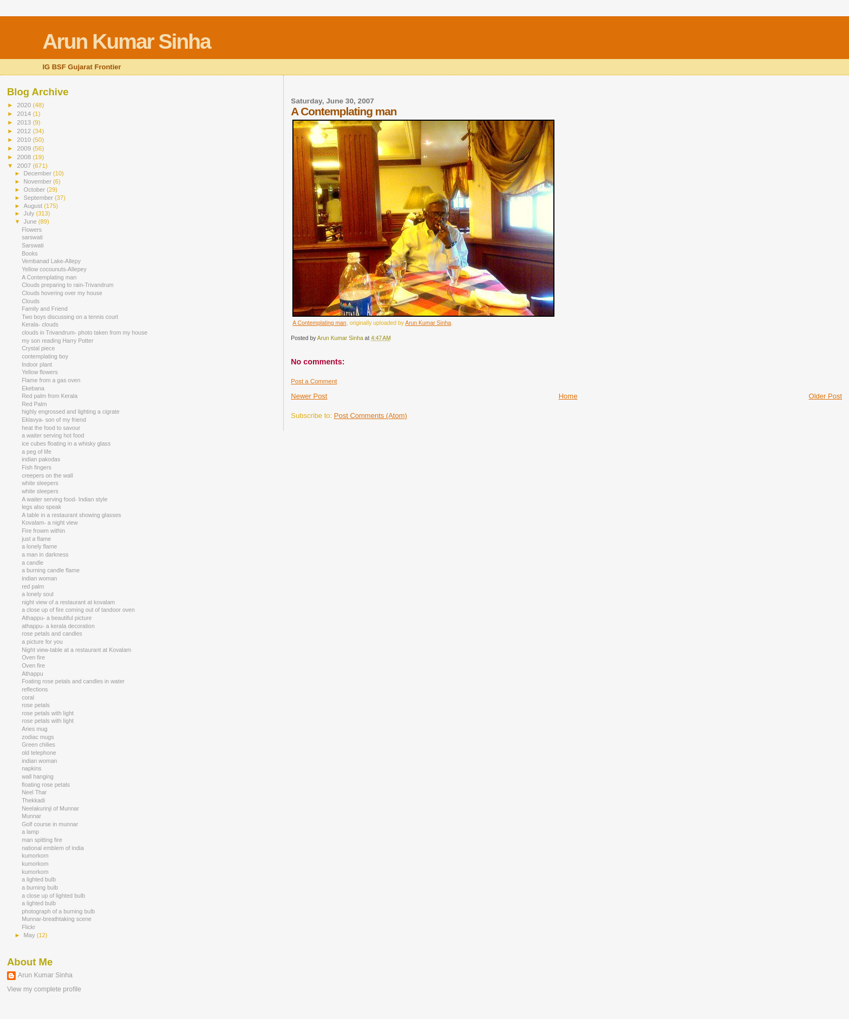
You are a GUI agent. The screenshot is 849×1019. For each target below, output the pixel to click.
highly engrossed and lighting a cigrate (71, 411)
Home (568, 396)
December (38, 173)
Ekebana (33, 388)
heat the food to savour (51, 427)
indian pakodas (41, 459)
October (35, 189)
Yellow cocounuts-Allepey (54, 269)
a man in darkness (45, 554)
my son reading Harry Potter (57, 340)
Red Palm (34, 404)
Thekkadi (33, 800)
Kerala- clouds (40, 324)
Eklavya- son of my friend (54, 419)
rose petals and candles (52, 633)
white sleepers (40, 483)
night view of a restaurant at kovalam (68, 602)
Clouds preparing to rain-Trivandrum (68, 285)
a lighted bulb (39, 879)
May (30, 935)
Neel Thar (34, 792)
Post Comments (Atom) (370, 415)
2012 (24, 130)
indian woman (39, 578)
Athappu (32, 673)
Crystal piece (38, 348)
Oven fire (33, 657)
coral (28, 697)
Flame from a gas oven (51, 380)
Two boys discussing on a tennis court (70, 316)
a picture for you (42, 641)
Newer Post (309, 396)
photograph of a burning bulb (58, 911)
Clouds (31, 301)
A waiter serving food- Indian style (64, 499)
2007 (24, 165)
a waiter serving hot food (53, 435)
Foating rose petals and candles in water (73, 681)
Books (29, 253)
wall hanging (38, 776)
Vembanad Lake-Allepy (51, 261)
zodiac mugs (38, 737)
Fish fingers (36, 467)
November (38, 181)
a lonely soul (38, 594)
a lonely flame (39, 546)
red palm (33, 586)
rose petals (36, 705)
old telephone (39, 752)
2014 (24, 113)
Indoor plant (37, 364)
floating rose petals (46, 784)
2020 (24, 104)
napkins (31, 768)
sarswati (32, 237)
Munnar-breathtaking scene (57, 919)
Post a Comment (314, 381)
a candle (32, 562)
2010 (24, 139)
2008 (24, 156)
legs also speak (41, 507)
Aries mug (35, 729)
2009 (24, 148)
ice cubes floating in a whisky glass (66, 443)
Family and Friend (45, 308)
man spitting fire (42, 840)
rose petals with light (48, 713)
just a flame (36, 538)
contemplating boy (45, 356)
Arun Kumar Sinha (126, 41)
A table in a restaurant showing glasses (71, 515)
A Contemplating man (319, 323)
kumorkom (35, 855)
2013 (24, 122)
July (30, 213)
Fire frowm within (43, 530)
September (39, 197)
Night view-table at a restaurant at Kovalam (76, 649)
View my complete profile (44, 989)
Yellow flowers (40, 372)
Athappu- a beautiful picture (57, 618)
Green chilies (38, 744)
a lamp (30, 831)
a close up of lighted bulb (53, 895)
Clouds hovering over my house (62, 293)
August (34, 206)
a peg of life (36, 451)
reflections (35, 689)
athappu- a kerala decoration (58, 626)
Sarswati (33, 245)
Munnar (31, 816)
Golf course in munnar (50, 824)
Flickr (28, 927)
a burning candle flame (51, 570)
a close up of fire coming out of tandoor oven (78, 609)
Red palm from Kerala (49, 396)
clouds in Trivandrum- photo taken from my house (84, 332)
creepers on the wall (47, 475)
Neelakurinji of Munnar (50, 808)
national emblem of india (53, 848)
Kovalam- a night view (49, 522)
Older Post (825, 396)
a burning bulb (40, 887)
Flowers (32, 229)
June (31, 221)
